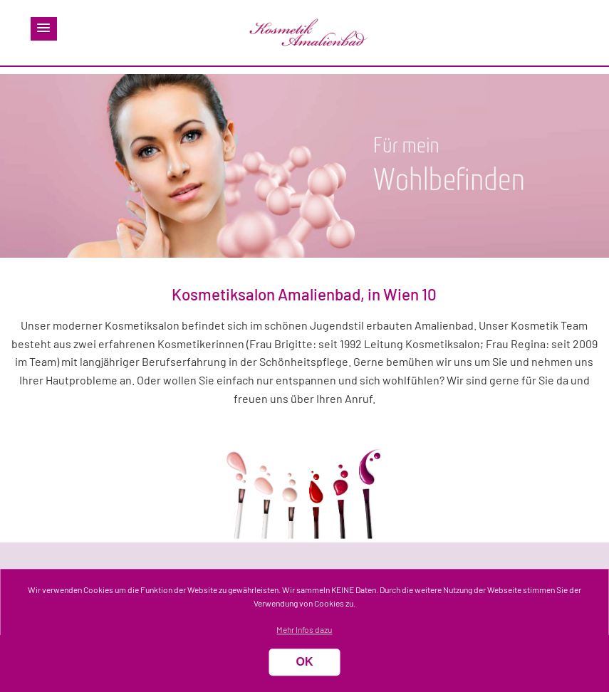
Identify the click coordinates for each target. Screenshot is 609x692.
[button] (44, 29)
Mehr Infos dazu (304, 630)
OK (304, 662)
